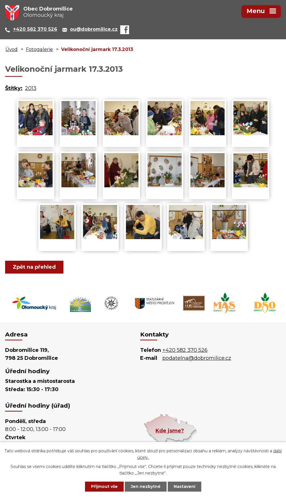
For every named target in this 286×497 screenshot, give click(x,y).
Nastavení (184, 486)
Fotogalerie (39, 49)
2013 (30, 88)
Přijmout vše (104, 486)
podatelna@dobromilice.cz (196, 358)
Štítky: (13, 88)
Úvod (11, 49)
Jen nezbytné (146, 486)
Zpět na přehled (34, 267)
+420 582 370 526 (185, 350)
